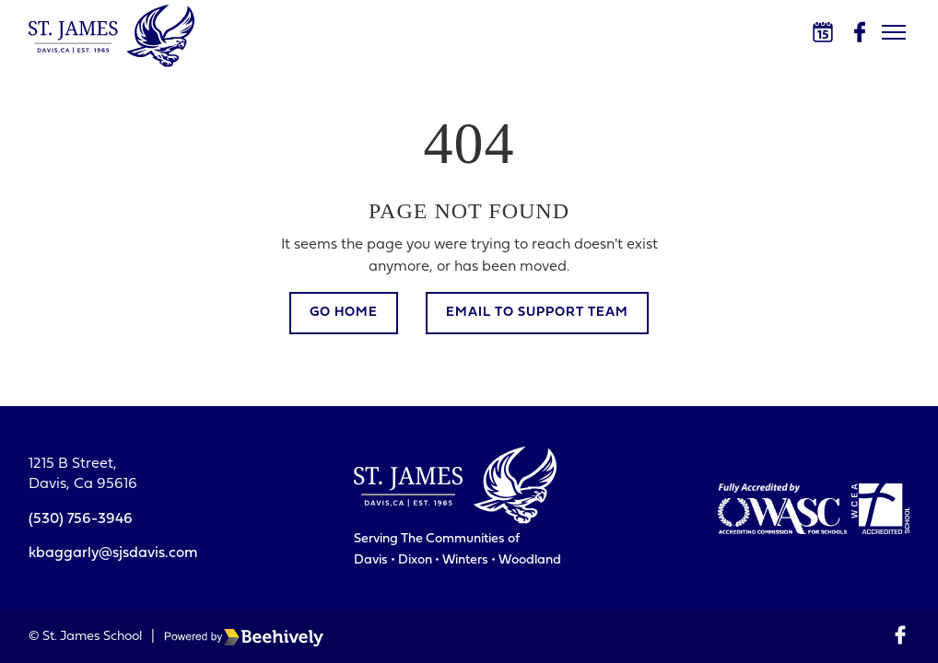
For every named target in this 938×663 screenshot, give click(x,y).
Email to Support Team (537, 313)
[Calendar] (822, 32)
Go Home (344, 313)
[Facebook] (859, 32)
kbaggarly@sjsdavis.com (113, 553)
